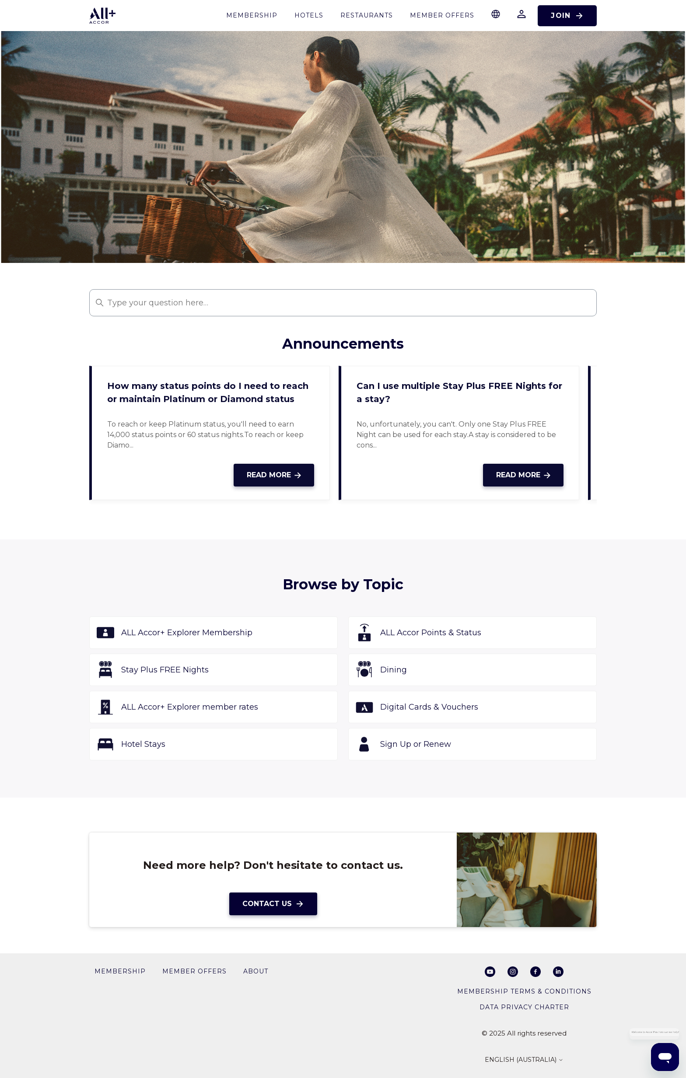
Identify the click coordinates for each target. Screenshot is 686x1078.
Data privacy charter (524, 1007)
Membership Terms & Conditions (524, 991)
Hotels (308, 15)
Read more (274, 475)
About (255, 971)
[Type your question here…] (343, 303)
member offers (194, 971)
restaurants (366, 15)
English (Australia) (524, 1060)
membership (251, 15)
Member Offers (442, 15)
